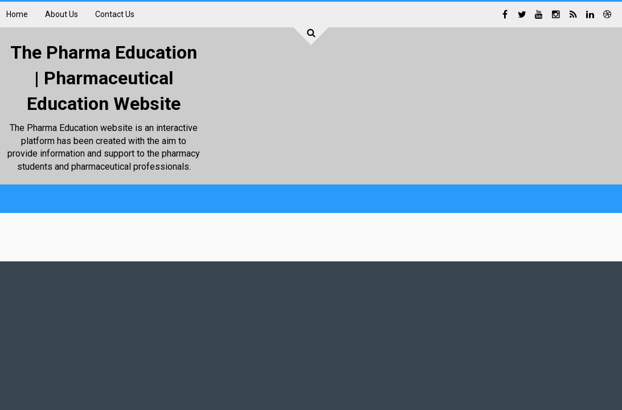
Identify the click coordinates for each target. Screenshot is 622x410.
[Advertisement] (408, 163)
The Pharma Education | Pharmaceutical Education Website (103, 78)
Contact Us (114, 14)
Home (17, 14)
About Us (61, 14)
